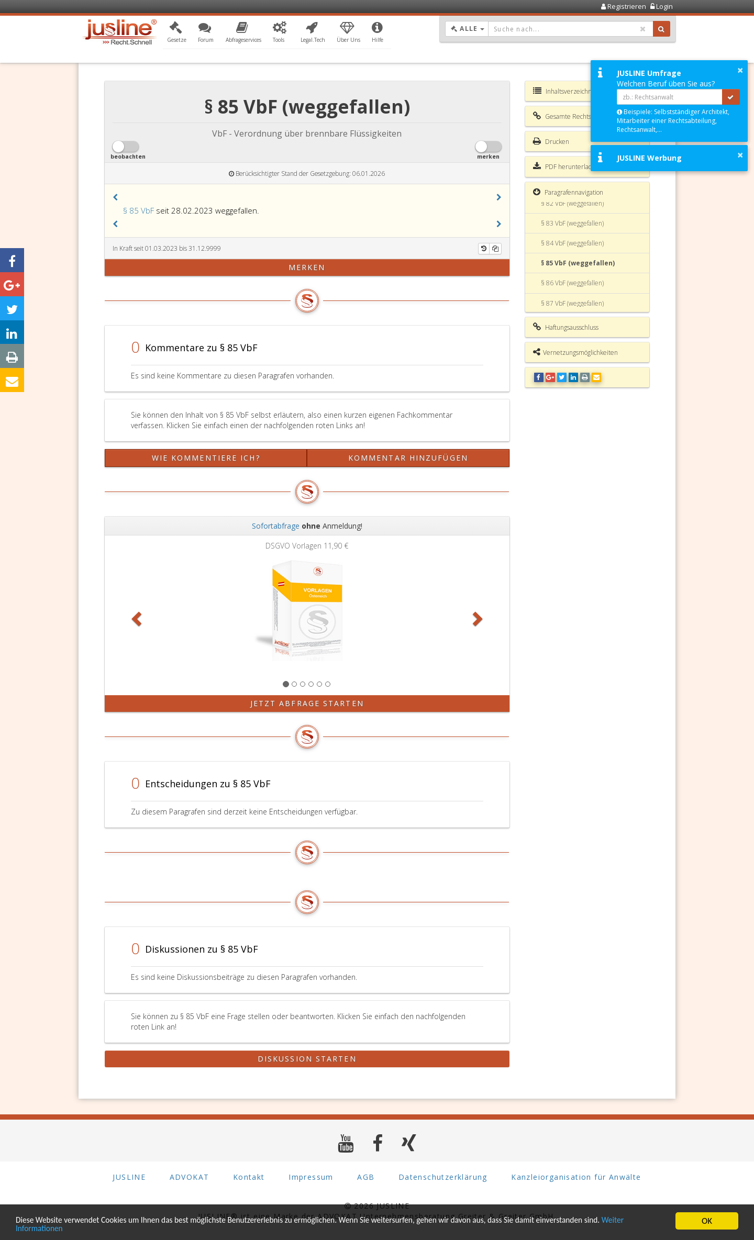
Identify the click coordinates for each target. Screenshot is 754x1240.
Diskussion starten (307, 1059)
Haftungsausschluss (565, 327)
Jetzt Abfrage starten (307, 703)
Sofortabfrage (276, 526)
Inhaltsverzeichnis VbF (570, 91)
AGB (365, 1177)
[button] (177, 33)
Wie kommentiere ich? (206, 458)
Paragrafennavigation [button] (568, 192)
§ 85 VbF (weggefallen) (578, 263)
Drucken (551, 141)
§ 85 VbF (138, 210)
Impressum (311, 1177)
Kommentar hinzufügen (408, 458)
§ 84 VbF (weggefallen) (572, 243)
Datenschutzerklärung (442, 1177)
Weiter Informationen (55, 1228)
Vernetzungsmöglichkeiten (575, 352)
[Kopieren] (495, 248)
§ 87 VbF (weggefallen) (572, 303)
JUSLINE (129, 1177)
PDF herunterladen (566, 166)
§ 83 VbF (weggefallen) (572, 223)
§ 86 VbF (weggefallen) (572, 282)
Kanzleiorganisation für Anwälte (576, 1177)
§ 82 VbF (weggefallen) (572, 203)
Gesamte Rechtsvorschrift (575, 116)
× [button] (740, 70)
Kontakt (249, 1177)
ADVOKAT (189, 1177)
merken (307, 267)
